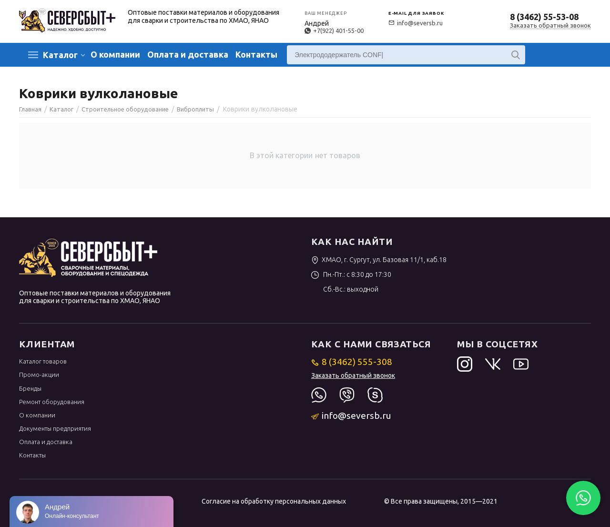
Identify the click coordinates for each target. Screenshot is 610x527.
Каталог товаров (43, 361)
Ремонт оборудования (51, 401)
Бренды (30, 388)
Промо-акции (39, 374)
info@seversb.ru (415, 23)
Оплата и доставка (187, 54)
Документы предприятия (55, 428)
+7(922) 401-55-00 (334, 30)
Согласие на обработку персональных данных (274, 501)
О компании (115, 54)
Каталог (60, 55)
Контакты (256, 54)
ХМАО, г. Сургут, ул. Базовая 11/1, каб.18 (379, 260)
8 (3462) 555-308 (352, 361)
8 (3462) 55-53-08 (544, 16)
